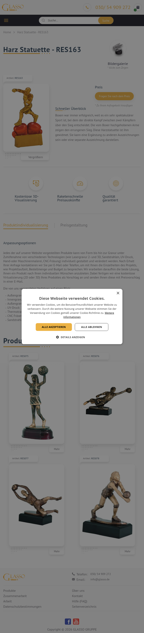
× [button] (117, 293)
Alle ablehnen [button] (91, 327)
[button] (72, 337)
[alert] (72, 316)
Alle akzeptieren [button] (54, 327)
